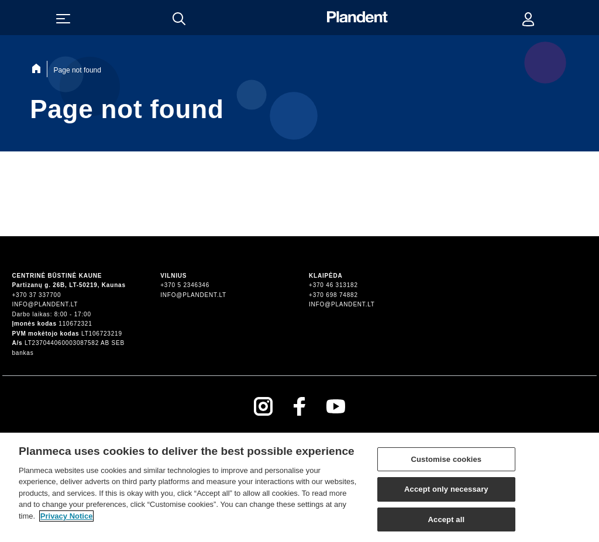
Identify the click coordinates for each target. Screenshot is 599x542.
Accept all (446, 523)
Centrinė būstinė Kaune (57, 275)
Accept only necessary (446, 492)
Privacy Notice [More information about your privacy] (66, 519)
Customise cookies (446, 462)
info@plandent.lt (45, 304)
